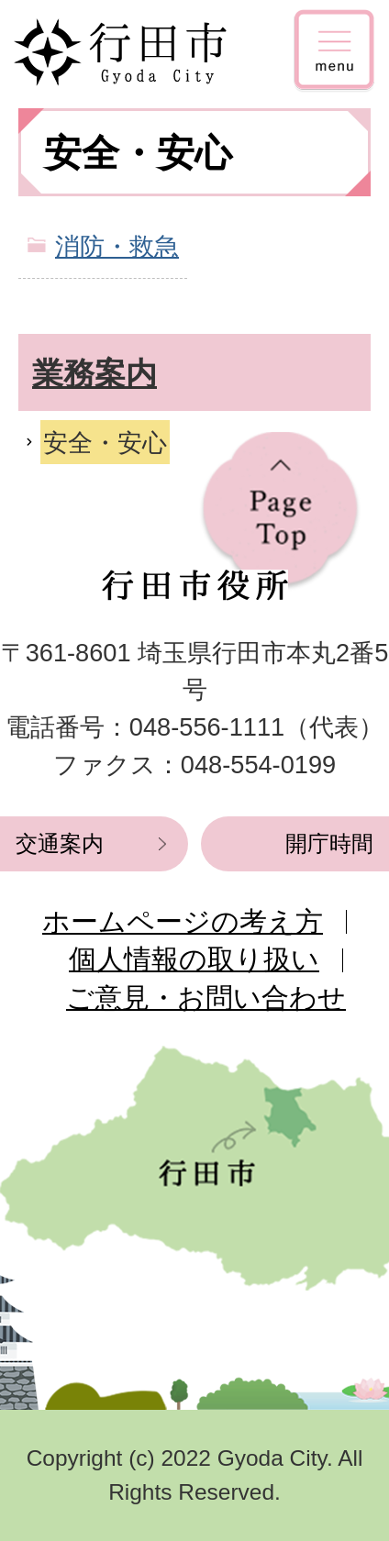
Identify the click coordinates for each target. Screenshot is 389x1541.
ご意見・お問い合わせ (206, 997)
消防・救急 (117, 246)
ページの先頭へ (280, 511)
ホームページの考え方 (182, 921)
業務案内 (94, 373)
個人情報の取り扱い (194, 959)
